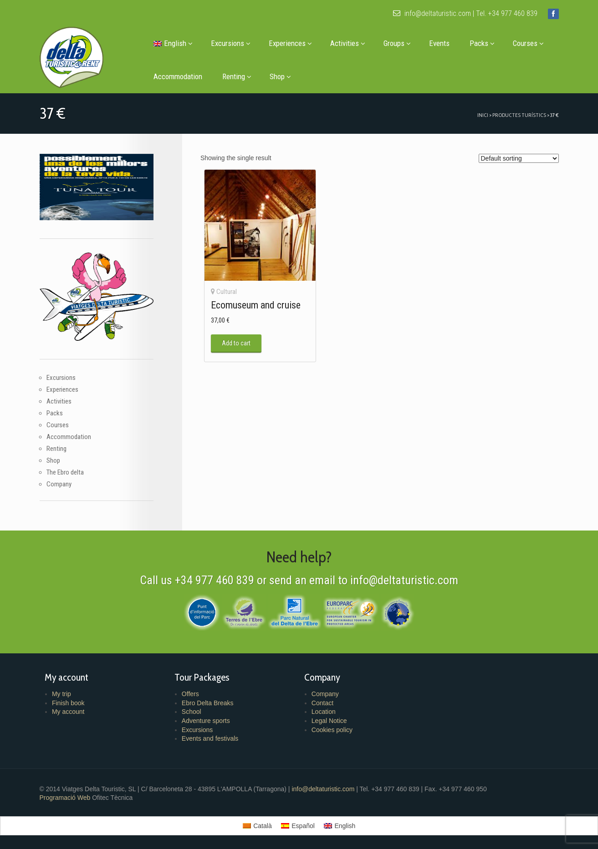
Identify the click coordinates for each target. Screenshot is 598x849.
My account (68, 711)
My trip (61, 693)
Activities (347, 43)
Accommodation (177, 76)
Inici (482, 114)
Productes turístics (519, 114)
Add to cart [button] (236, 343)
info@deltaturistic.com (432, 13)
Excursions (230, 43)
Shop (280, 76)
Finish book (68, 703)
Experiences (290, 43)
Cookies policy (332, 729)
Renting (236, 76)
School (191, 711)
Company (59, 484)
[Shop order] (519, 158)
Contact (322, 703)
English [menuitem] (344, 825)
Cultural (226, 292)
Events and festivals (210, 738)
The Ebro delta (65, 472)
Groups (397, 43)
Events (439, 43)
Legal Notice (329, 720)
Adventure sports (206, 720)
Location (324, 711)
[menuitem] (172, 43)
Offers (190, 693)
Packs (482, 43)
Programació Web (66, 797)
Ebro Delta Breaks (208, 703)
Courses (528, 43)
